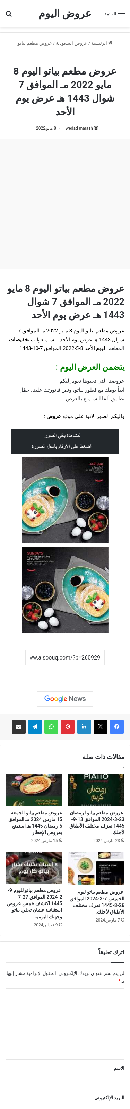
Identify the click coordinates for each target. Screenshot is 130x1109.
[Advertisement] (65, 204)
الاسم (119, 1068)
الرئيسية (101, 43)
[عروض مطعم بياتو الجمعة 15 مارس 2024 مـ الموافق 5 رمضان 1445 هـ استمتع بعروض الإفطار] (34, 790)
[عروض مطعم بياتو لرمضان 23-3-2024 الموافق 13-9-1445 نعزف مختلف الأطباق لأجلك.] (96, 790)
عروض (53, 416)
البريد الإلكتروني (109, 1097)
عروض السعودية (71, 43)
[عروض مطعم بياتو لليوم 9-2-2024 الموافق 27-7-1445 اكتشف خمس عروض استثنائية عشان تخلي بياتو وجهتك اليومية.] (34, 868)
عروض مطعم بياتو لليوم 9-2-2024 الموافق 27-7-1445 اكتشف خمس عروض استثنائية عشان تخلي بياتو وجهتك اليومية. (34, 903)
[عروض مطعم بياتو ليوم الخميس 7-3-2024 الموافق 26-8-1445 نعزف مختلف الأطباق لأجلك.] (96, 868)
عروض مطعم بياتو (35, 43)
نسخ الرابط (65, 673)
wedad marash (79, 128)
